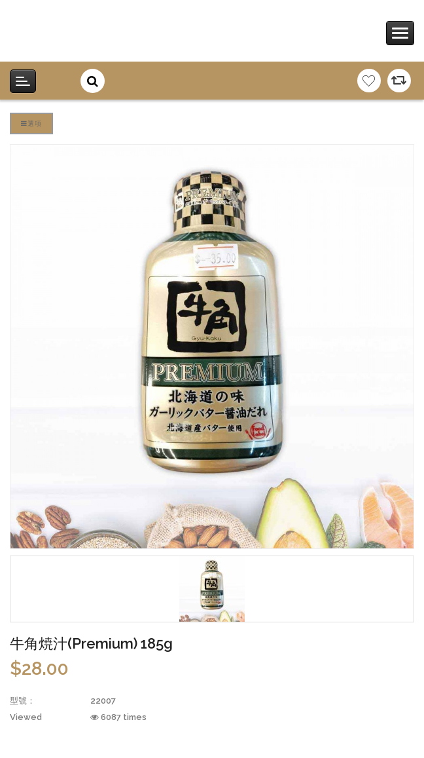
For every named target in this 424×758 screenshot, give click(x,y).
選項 (31, 123)
